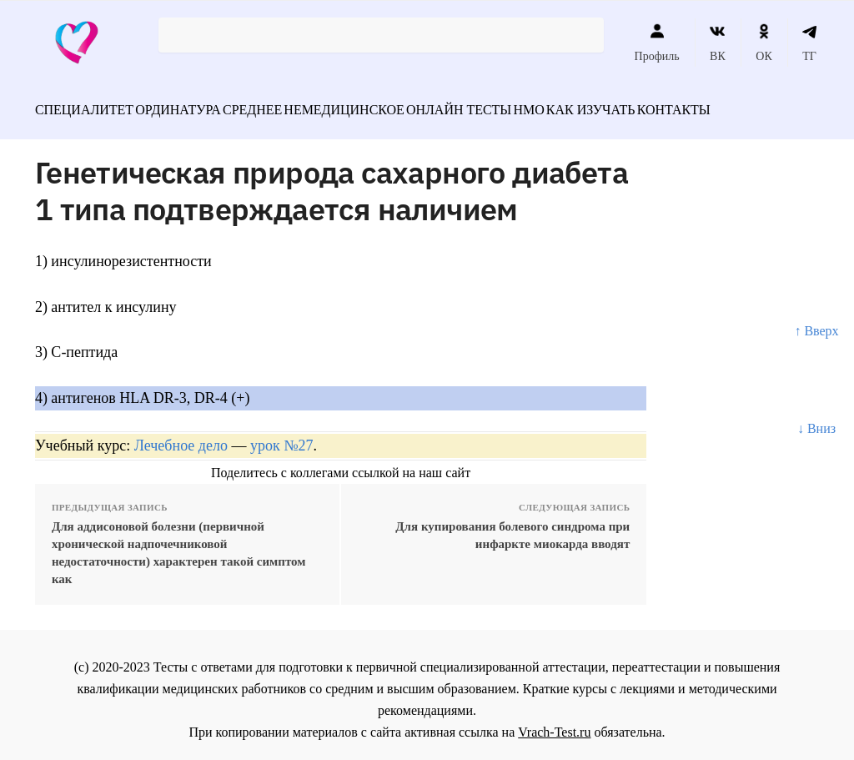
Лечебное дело (181, 436)
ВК (717, 43)
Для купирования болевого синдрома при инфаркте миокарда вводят (512, 526)
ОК (763, 43)
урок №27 (281, 436)
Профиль (657, 43)
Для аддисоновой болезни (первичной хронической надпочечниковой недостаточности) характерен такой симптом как (179, 543)
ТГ (809, 43)
